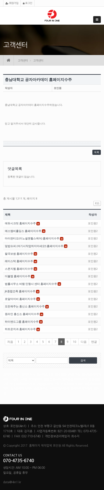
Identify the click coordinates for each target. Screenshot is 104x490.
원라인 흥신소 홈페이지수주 (22, 314)
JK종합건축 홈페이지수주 (20, 291)
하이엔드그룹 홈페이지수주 (22, 321)
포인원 (57, 88)
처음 (10, 342)
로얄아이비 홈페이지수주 (20, 299)
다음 (84, 342)
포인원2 (93, 223)
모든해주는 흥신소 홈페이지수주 (25, 306)
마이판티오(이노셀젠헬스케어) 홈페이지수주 (32, 238)
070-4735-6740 (18, 461)
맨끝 (94, 342)
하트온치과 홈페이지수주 (20, 329)
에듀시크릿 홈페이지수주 (20, 223)
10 (74, 342)
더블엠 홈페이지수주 (18, 276)
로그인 (27, 3)
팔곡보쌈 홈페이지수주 (19, 254)
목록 (96, 152)
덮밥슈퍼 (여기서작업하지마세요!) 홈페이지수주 (34, 246)
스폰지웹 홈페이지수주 (19, 269)
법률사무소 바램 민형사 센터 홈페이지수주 (31, 284)
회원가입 (12, 3)
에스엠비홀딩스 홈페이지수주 (23, 231)
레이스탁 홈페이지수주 (19, 261)
